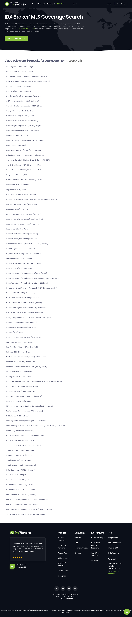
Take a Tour (63, 553)
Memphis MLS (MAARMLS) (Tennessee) (20, 293)
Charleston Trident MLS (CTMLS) (18, 135)
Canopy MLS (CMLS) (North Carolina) (20, 111)
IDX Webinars (113, 553)
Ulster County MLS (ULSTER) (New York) (20, 470)
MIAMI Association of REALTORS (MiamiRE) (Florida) (25, 313)
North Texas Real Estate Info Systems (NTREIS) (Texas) (26, 357)
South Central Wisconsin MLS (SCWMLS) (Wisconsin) (25, 435)
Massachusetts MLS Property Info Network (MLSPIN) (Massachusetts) (31, 288)
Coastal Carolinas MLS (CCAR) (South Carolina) (23, 150)
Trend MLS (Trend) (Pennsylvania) (19, 460)
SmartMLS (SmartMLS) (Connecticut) (20, 431)
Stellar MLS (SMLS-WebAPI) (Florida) (19, 455)
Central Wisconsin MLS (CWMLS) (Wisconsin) (23, 130)
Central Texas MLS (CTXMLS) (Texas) (20, 116)
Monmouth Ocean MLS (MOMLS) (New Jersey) (23, 337)
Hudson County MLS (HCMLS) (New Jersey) (22, 234)
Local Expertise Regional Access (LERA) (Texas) (23, 263)
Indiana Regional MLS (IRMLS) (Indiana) (20, 249)
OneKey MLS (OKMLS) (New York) (18, 377)
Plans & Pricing (38, 4)
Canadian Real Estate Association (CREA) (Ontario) (25, 106)
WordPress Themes (95, 554)
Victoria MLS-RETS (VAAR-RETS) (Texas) (20, 490)
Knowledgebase (114, 543)
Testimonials (63, 571)
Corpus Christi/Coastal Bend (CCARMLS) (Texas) (24, 180)
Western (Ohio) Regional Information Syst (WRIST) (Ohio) (27, 499)
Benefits (50, 4)
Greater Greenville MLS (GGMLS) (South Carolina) (24, 219)
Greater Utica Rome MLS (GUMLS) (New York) (23, 224)
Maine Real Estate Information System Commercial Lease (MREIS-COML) (33, 278)
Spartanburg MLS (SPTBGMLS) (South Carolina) (23, 445)
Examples (62, 576)
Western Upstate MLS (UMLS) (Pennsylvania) (22, 504)
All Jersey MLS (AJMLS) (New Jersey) (19, 67)
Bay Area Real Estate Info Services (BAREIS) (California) (26, 76)
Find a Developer (98, 538)
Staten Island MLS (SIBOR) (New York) (20, 450)
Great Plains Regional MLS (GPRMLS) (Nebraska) (23, 214)
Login (109, 4)
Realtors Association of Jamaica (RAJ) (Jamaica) (24, 411)
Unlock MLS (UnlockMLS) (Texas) (18, 475)
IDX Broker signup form (26, 29)
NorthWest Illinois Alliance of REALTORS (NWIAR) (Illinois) (26, 367)
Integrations (113, 538)
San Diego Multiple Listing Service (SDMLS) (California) (26, 421)
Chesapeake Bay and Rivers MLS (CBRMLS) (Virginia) (25, 140)
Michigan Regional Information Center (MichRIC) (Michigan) (28, 317)
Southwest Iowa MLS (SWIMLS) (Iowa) (20, 440)
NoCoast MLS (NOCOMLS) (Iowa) (18, 352)
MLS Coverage (62, 4)
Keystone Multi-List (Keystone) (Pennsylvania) (23, 254)
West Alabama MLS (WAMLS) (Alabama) (21, 495)
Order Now (120, 4)
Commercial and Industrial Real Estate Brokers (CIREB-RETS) (28, 160)
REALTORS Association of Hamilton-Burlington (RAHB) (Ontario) (29, 406)
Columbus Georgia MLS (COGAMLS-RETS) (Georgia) (25, 155)
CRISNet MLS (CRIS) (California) (17, 185)
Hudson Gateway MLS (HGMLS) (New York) (21, 239)
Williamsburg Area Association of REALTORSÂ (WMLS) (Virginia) (29, 509)
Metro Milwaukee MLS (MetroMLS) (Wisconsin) (23, 298)
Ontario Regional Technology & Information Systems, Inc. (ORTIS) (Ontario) (34, 381)
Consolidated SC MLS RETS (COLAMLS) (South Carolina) (26, 170)
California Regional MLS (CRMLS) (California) (22, 101)
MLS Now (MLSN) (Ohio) (15, 332)
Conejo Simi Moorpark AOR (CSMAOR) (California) (24, 165)
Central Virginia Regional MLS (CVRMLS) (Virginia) (24, 126)
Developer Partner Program (95, 545)
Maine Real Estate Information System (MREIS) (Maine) (26, 273)
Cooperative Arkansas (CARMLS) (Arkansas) (22, 175)
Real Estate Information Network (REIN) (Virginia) (24, 396)
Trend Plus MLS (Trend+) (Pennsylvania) (21, 465)
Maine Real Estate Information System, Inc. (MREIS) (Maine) (28, 283)
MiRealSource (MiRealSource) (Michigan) (21, 327)
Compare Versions (62, 546)
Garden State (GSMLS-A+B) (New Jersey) (21, 204)
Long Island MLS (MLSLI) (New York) (19, 268)
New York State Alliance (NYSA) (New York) (22, 347)
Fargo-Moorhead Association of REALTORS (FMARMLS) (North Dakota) (31, 199)
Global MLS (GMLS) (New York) (17, 209)
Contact (77, 538)
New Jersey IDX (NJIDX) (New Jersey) (19, 342)
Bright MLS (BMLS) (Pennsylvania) (18, 91)
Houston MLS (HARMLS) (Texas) (17, 229)
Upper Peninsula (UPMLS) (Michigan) (19, 480)
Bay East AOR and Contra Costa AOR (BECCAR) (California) (28, 81)
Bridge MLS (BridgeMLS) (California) (19, 86)
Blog (76, 543)
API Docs (95, 560)
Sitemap (77, 553)
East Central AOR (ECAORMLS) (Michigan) (21, 194)
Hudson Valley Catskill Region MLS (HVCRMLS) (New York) (27, 244)
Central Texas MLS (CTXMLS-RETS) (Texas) (22, 121)
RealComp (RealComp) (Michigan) (19, 401)
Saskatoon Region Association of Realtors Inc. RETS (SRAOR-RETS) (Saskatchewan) (36, 426)
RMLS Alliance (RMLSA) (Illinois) (17, 416)
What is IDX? (113, 548)
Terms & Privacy (81, 548)
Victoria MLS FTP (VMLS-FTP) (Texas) (19, 485)
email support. (113, 572)
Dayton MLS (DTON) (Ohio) (16, 190)
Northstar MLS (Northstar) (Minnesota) (20, 362)
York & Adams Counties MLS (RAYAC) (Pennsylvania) (25, 514)
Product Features (61, 539)
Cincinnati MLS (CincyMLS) (16, 145)
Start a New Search (16, 38)
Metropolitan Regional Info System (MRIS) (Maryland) (26, 308)
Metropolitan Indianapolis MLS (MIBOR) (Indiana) (24, 303)
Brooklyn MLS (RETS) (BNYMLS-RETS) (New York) (23, 96)
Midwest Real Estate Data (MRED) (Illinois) (21, 322)
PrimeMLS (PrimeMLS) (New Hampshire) (21, 391)
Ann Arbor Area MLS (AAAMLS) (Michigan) (21, 71)
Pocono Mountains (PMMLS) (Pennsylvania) (22, 386)
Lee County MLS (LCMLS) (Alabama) (19, 258)
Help (74, 4)
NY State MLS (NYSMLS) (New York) (19, 372)
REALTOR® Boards (62, 564)
